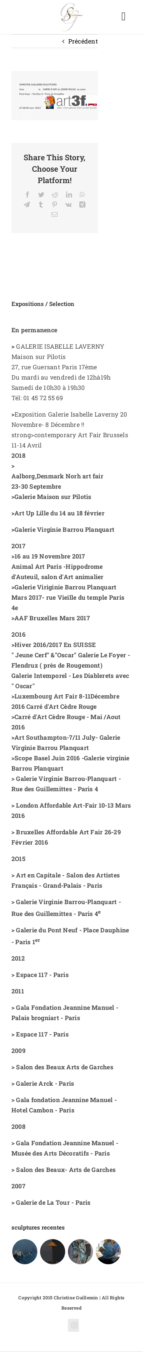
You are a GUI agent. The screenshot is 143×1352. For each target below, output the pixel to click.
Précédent (83, 41)
